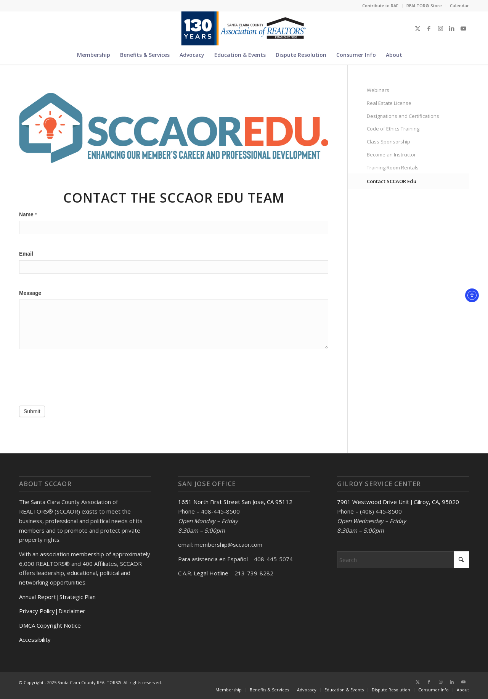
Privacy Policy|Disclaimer (52, 611)
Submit (32, 411)
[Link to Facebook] (429, 28)
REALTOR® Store (424, 5)
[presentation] (77, 379)
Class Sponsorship (388, 141)
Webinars (378, 90)
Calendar (459, 5)
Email (26, 254)
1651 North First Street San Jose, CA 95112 (235, 502)
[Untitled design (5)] (244, 28)
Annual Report (37, 597)
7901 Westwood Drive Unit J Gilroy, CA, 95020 (398, 502)
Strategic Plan (77, 597)
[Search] (411, 54)
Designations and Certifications (403, 116)
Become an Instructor (391, 154)
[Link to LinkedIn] (452, 28)
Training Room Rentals (393, 167)
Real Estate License (389, 103)
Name (28, 214)
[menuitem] (380, 6)
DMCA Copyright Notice (50, 625)
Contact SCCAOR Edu (391, 181)
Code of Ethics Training (393, 128)
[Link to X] (417, 28)
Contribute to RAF (380, 5)
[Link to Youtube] (463, 28)
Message (30, 293)
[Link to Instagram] (440, 28)
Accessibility (35, 639)
